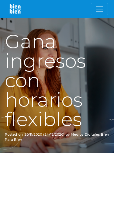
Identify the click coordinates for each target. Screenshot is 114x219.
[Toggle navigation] (99, 9)
